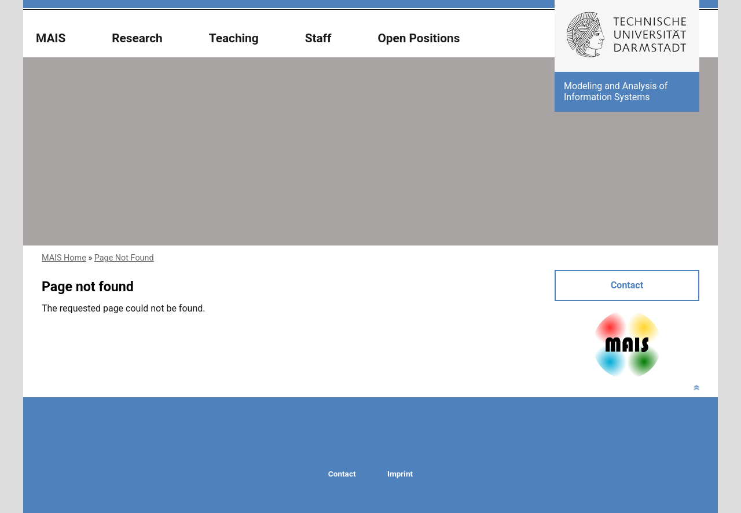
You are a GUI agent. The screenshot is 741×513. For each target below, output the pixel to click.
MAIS (50, 38)
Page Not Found (124, 258)
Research (137, 38)
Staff (318, 38)
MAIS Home (64, 258)
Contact (627, 285)
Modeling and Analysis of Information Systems (615, 91)
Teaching (234, 38)
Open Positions (418, 38)
